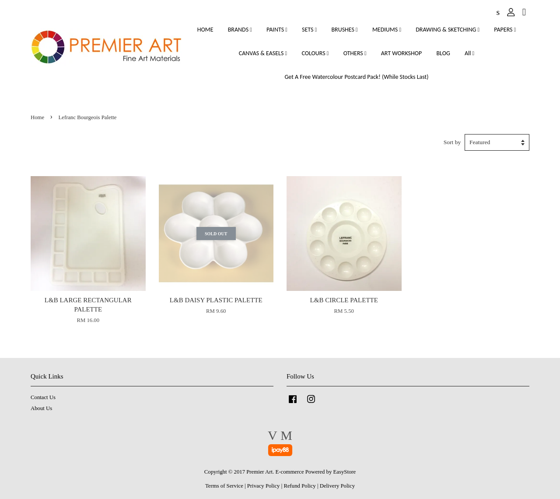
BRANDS (240, 29)
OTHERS (355, 53)
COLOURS (315, 53)
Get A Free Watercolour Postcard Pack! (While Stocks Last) (356, 77)
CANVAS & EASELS (263, 53)
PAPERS (505, 29)
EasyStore (344, 472)
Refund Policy (299, 486)
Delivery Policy (337, 486)
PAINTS (276, 29)
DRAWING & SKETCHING (448, 29)
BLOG (443, 53)
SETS (309, 29)
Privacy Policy (263, 486)
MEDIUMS (386, 29)
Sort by (452, 142)
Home (37, 117)
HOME (205, 29)
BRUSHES (344, 29)
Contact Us (43, 397)
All (469, 53)
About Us (41, 408)
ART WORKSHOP (401, 53)
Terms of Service (224, 486)
